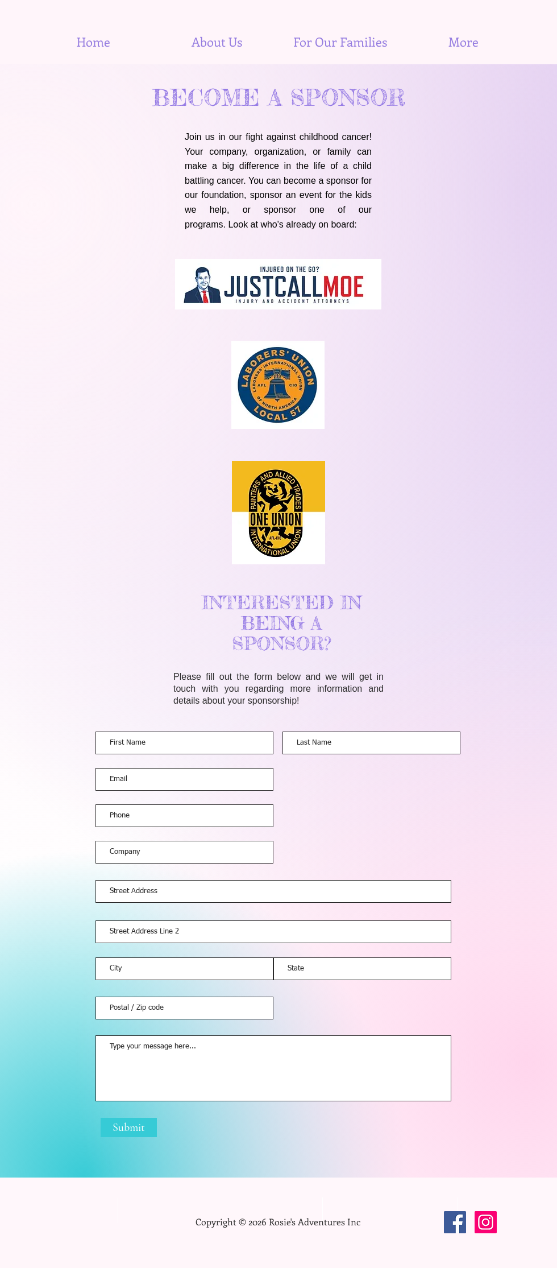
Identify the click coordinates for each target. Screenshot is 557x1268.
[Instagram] (486, 1222)
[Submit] (129, 1127)
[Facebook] (455, 1222)
